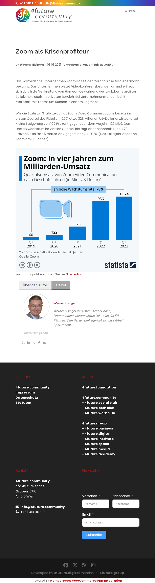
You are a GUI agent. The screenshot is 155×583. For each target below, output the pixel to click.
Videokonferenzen (78, 65)
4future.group (111, 573)
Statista (73, 274)
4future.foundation (99, 387)
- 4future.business (98, 428)
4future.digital (67, 573)
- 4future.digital (96, 433)
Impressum (25, 392)
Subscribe (94, 535)
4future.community (33, 387)
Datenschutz (27, 397)
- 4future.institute (98, 439)
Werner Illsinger (32, 65)
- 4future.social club (99, 402)
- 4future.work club (98, 413)
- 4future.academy (98, 454)
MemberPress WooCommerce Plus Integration (86, 581)
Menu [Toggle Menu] (130, 10)
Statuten (23, 402)
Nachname (121, 496)
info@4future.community (42, 507)
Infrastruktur (104, 65)
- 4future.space (95, 444)
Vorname (89, 496)
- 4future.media (96, 449)
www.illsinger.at (36, 333)
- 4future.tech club (98, 408)
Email (86, 514)
